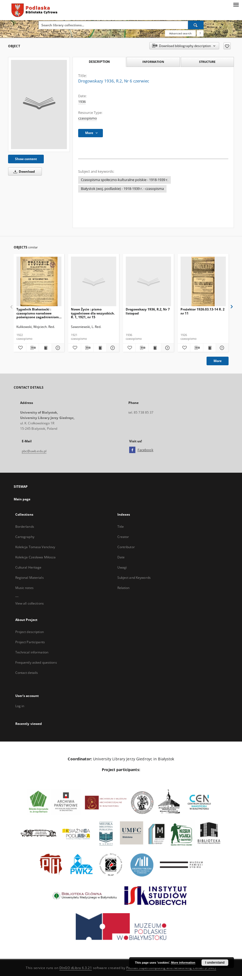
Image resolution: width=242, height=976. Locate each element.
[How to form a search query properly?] (200, 33)
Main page (22, 499)
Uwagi (122, 567)
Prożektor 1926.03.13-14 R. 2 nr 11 (202, 311)
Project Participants (30, 642)
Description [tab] (99, 62)
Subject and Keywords (134, 577)
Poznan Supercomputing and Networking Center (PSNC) (171, 968)
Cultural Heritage (28, 567)
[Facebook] (132, 450)
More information (183, 962)
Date (121, 557)
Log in (19, 706)
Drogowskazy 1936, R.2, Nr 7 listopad (148, 311)
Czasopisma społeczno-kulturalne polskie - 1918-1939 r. (124, 180)
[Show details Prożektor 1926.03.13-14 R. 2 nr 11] (221, 347)
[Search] (196, 25)
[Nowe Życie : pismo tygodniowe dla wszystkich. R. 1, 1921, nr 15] (93, 281)
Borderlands (24, 526)
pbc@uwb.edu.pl (34, 451)
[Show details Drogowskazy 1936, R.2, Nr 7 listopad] (166, 347)
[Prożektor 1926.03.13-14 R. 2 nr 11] (203, 281)
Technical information (32, 652)
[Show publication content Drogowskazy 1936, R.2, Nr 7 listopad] (155, 347)
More (218, 361)
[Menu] (236, 4)
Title (120, 526)
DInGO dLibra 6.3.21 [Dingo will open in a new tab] (75, 968)
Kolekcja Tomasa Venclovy (35, 547)
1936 (82, 101)
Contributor (126, 547)
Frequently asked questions (36, 662)
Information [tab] (153, 62)
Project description (29, 632)
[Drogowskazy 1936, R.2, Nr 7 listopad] (148, 281)
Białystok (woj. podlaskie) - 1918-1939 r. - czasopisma (122, 188)
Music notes (24, 587)
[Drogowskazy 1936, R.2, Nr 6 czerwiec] (39, 104)
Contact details (26, 672)
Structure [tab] (207, 62)
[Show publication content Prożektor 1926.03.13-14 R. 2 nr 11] (209, 347)
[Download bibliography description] (32, 347)
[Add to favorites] (227, 45)
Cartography (24, 536)
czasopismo (87, 118)
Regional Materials (29, 577)
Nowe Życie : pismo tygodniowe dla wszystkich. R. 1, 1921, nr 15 (93, 313)
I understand (215, 962)
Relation (123, 587)
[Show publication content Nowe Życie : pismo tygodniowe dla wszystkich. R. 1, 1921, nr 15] (100, 347)
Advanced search (180, 33)
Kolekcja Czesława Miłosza (35, 557)
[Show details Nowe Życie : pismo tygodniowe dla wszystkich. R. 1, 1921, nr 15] (112, 347)
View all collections (29, 603)
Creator (123, 536)
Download (23, 171)
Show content (26, 159)
